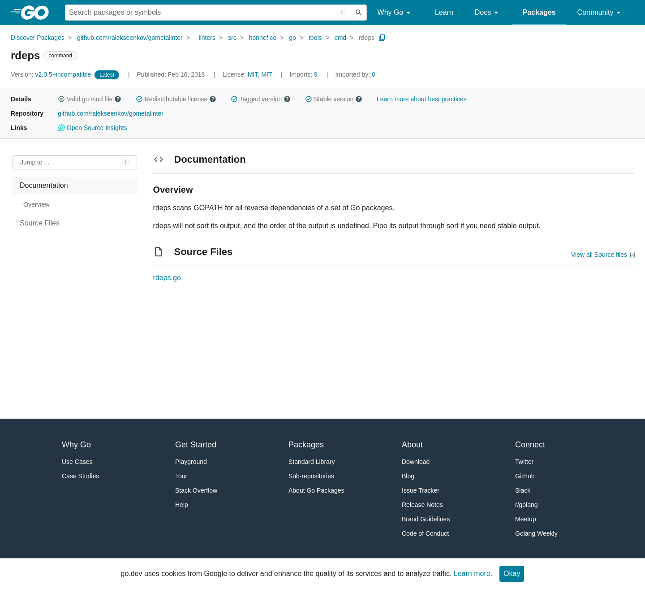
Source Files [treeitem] (40, 223)
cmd (340, 37)
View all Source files (599, 254)
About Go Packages (316, 490)
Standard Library (311, 461)
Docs (488, 13)
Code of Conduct (425, 533)
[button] (61, 99)
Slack (522, 490)
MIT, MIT (260, 74)
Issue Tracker (420, 490)
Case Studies (80, 476)
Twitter (524, 461)
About (412, 444)
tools (315, 37)
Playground (191, 461)
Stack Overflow (196, 490)
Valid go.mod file (89, 99)
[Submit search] (359, 12)
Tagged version (261, 99)
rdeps (366, 37)
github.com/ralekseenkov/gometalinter (130, 37)
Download (416, 461)
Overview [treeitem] (36, 204)
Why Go (395, 13)
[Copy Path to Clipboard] (382, 38)
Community (600, 13)
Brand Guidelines (426, 519)
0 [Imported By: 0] (355, 74)
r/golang (526, 504)
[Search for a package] (208, 12)
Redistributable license (176, 99)
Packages (539, 12)
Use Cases (77, 461)
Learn (444, 12)
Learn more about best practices (422, 99)
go (292, 37)
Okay (511, 573)
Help (181, 504)
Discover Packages (37, 37)
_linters (205, 37)
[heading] (38, 12)
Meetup (525, 519)
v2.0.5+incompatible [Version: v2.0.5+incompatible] (52, 74)
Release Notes (422, 504)
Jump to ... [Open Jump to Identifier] (34, 162)
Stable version (333, 99)
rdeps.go (167, 278)
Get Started (195, 444)
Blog (408, 476)
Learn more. (473, 573)
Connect (530, 444)
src (232, 37)
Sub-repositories (311, 476)
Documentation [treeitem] (44, 185)
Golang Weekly (536, 533)
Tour (181, 476)
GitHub (525, 476)
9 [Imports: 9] (304, 74)
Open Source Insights (92, 127)
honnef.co (263, 37)
